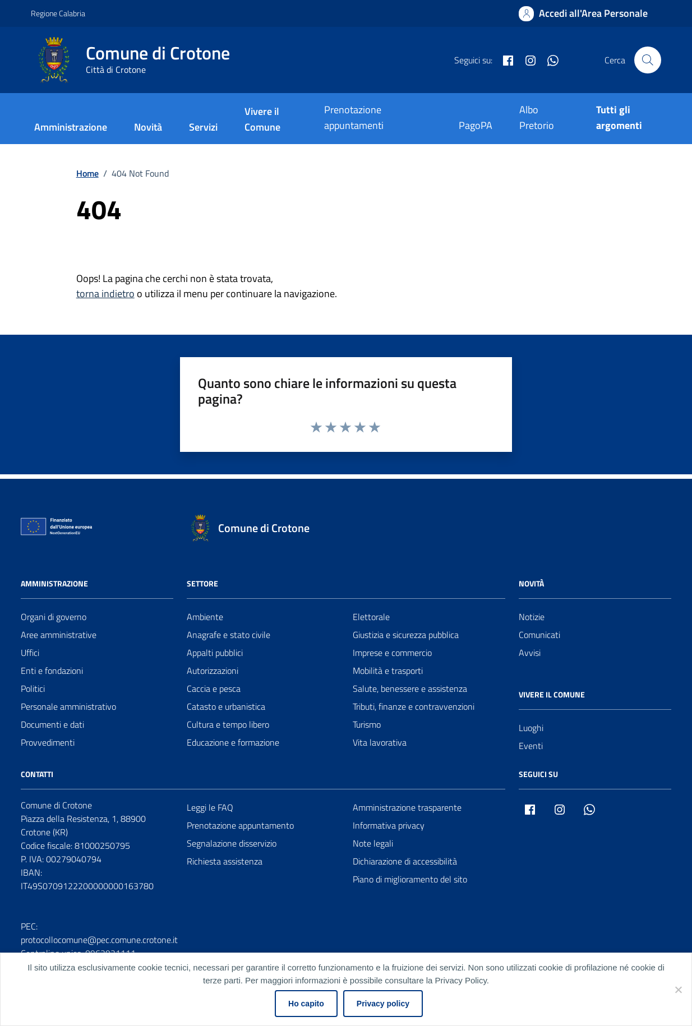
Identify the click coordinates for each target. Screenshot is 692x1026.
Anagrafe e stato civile (228, 634)
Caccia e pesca (214, 688)
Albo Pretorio (536, 117)
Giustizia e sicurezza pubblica (406, 634)
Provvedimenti (48, 742)
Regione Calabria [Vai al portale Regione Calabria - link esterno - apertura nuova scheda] (58, 13)
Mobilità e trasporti (388, 670)
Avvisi (530, 652)
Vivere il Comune (262, 119)
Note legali (373, 843)
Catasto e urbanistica (226, 706)
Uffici (30, 652)
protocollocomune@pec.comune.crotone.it (99, 939)
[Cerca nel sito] (647, 60)
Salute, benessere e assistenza (410, 688)
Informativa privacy (389, 825)
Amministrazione (70, 127)
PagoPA (475, 125)
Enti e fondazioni (52, 670)
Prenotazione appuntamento (240, 825)
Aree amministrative (58, 634)
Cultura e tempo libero (228, 724)
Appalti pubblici (215, 652)
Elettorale (371, 616)
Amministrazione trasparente (407, 807)
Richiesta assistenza (224, 861)
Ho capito (306, 1003)
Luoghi (531, 727)
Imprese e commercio (392, 652)
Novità (148, 127)
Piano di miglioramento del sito (410, 879)
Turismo (367, 724)
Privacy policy (383, 1003)
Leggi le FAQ (210, 807)
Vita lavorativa (380, 742)
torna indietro (105, 293)
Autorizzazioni (212, 670)
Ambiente (205, 616)
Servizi (203, 127)
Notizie (532, 616)
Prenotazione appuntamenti (354, 117)
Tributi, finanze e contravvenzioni (413, 706)
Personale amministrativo (68, 706)
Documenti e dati (52, 724)
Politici (33, 688)
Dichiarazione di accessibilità (405, 861)
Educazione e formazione (233, 742)
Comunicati (539, 634)
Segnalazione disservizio (231, 843)
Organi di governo (53, 616)
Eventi (531, 745)
